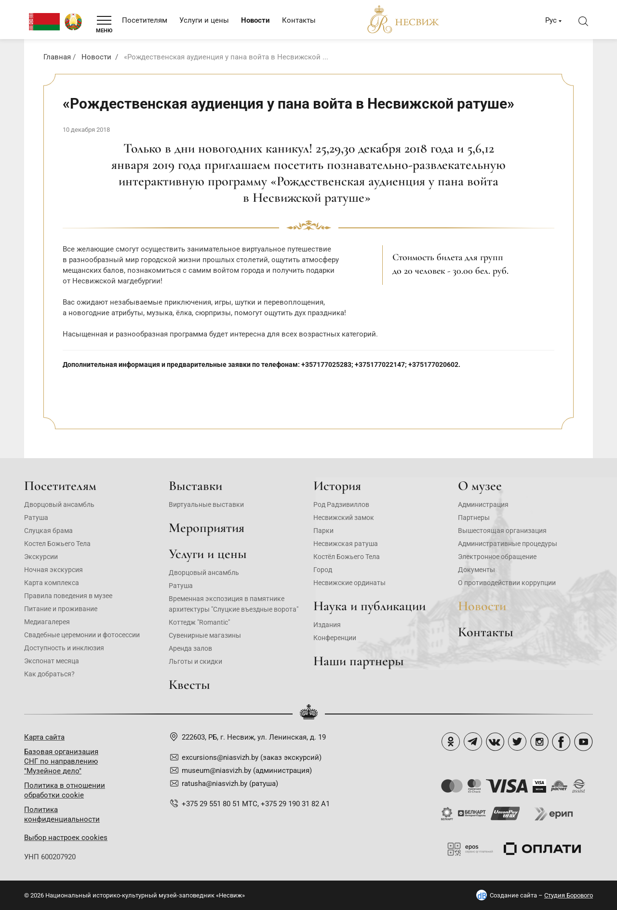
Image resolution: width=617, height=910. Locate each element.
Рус (551, 20)
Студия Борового (568, 895)
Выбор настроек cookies (65, 837)
